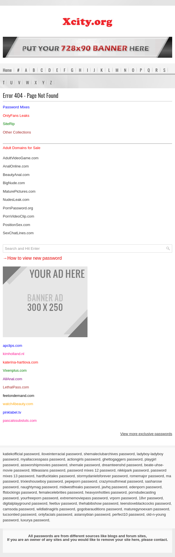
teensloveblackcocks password (145, 503)
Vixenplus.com (15, 370)
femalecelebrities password (61, 492)
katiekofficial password (21, 454)
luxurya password (35, 520)
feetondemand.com (18, 395)
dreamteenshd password (122, 465)
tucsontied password (19, 514)
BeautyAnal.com (16, 175)
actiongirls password (83, 459)
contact (160, 539)
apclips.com (12, 345)
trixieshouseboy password (42, 481)
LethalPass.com (16, 387)
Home (7, 70)
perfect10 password (128, 514)
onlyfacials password (55, 514)
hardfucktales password (55, 476)
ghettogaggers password (122, 459)
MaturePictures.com (19, 191)
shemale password (84, 465)
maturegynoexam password (146, 509)
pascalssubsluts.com (20, 420)
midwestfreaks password (80, 487)
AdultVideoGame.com (20, 158)
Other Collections (17, 132)
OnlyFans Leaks (16, 115)
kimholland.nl (13, 354)
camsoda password (18, 509)
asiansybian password (92, 514)
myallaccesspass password (43, 459)
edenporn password (145, 487)
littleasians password (48, 470)
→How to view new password (32, 258)
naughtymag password (39, 487)
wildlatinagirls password (55, 509)
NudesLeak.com (16, 199)
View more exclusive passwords (146, 434)
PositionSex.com (16, 225)
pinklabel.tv (12, 412)
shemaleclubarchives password (109, 454)
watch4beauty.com (18, 404)
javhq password (114, 487)
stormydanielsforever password (102, 476)
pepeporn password (81, 481)
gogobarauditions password (99, 509)
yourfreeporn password (39, 498)
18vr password (151, 498)
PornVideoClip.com (18, 216)
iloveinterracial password (61, 454)
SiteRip (9, 124)
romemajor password (147, 476)
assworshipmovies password (44, 465)
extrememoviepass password (84, 498)
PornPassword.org (18, 208)
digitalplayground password (25, 503)
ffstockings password (20, 492)
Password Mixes (16, 107)
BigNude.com (14, 183)
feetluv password (63, 503)
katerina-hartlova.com (20, 362)
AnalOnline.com (16, 166)
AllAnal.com (12, 379)
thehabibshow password (98, 503)
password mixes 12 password (91, 470)
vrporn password (123, 498)
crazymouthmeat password (121, 481)
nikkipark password (133, 470)
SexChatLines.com (18, 233)
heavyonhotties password (106, 492)
